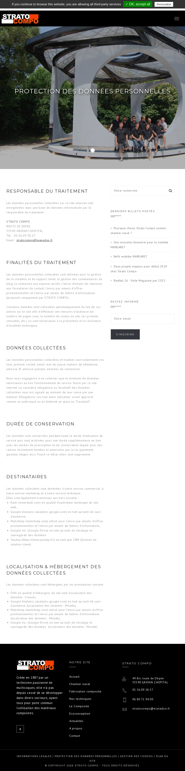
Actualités (76, 721)
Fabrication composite (85, 691)
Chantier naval (79, 684)
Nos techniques (80, 699)
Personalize (164, 4)
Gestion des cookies (136, 756)
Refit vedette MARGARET (131, 256)
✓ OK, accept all (137, 4)
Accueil (74, 676)
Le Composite (79, 706)
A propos (75, 728)
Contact (74, 736)
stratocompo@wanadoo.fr (34, 240)
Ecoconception (79, 713)
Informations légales (34, 756)
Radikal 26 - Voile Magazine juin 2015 (140, 280)
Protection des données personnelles (86, 756)
